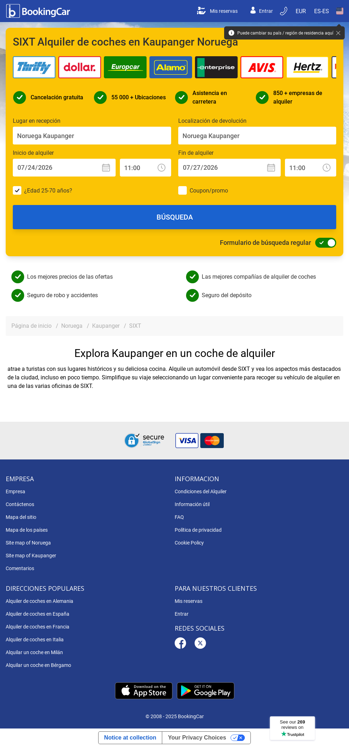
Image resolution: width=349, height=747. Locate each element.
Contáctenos (20, 504)
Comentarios (20, 568)
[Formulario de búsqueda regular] (324, 243)
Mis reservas (217, 11)
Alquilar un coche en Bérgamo (38, 665)
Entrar (261, 11)
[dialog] (335, 733)
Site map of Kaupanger (31, 555)
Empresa (15, 491)
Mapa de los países (27, 530)
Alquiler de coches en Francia (37, 627)
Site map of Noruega (28, 543)
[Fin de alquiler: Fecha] (229, 168)
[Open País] (339, 11)
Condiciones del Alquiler (201, 491)
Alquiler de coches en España (37, 614)
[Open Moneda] (301, 11)
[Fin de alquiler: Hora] (310, 168)
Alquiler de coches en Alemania (39, 601)
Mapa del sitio (21, 517)
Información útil (192, 504)
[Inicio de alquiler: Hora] (145, 168)
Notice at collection (130, 738)
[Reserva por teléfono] (284, 11)
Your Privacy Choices (197, 738)
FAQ (179, 517)
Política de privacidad (198, 530)
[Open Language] (321, 11)
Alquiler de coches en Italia (35, 639)
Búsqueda (175, 217)
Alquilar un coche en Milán (34, 652)
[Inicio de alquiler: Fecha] (64, 168)
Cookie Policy (189, 543)
